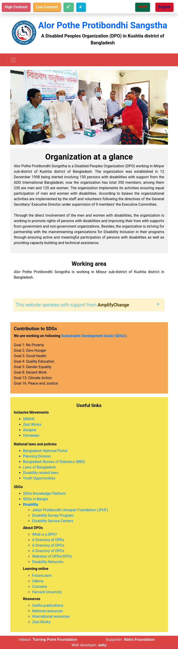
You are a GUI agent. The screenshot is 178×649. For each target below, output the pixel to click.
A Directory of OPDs (48, 540)
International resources (51, 616)
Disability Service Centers (52, 521)
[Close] (158, 304)
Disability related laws (40, 473)
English (164, 7)
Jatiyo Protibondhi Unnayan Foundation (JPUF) (70, 510)
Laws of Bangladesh (39, 467)
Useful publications (47, 605)
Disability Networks (48, 562)
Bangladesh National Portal (45, 451)
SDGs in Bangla (35, 499)
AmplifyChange (113, 305)
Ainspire (29, 430)
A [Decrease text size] (81, 6)
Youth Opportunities (39, 478)
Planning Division (37, 456)
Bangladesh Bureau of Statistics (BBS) (54, 462)
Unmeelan (31, 435)
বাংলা (142, 7)
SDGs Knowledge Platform (44, 493)
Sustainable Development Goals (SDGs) (93, 336)
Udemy (37, 581)
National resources (47, 611)
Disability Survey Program (53, 515)
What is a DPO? (44, 534)
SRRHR (29, 419)
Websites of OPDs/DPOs (52, 556)
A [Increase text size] (68, 6)
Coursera (39, 586)
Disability (30, 504)
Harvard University (47, 592)
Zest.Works (32, 424)
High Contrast (16, 7)
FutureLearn (42, 575)
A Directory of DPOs (48, 545)
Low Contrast (47, 7)
